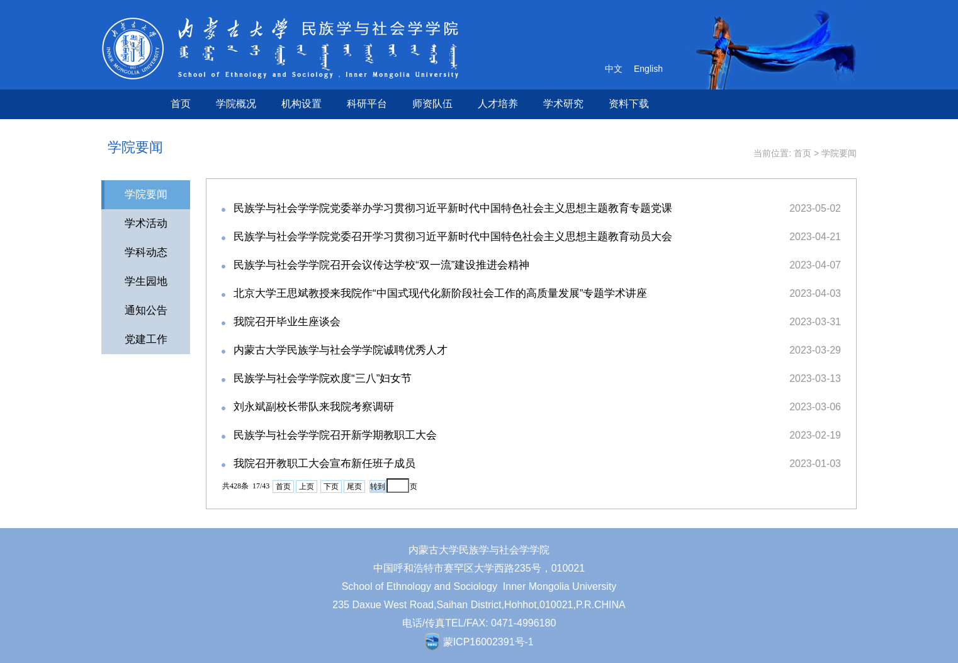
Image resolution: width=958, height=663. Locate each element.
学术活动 (146, 223)
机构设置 (301, 103)
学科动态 (146, 252)
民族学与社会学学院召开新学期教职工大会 (335, 435)
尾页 (354, 486)
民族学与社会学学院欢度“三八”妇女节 (323, 378)
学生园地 (146, 281)
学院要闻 (839, 153)
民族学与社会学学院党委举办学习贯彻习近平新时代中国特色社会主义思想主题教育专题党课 (453, 208)
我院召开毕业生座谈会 (287, 322)
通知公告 (146, 310)
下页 (331, 486)
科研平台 (367, 103)
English (648, 69)
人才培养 (498, 103)
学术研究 (563, 103)
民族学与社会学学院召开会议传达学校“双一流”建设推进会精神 (381, 265)
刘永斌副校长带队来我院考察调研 (314, 407)
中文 (614, 69)
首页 (181, 103)
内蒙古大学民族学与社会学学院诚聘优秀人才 (341, 350)
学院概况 (236, 103)
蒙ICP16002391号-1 (488, 642)
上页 (306, 486)
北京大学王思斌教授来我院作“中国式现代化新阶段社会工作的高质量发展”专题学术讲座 (440, 293)
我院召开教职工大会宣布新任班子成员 (324, 464)
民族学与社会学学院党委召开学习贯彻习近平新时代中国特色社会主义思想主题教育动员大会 (453, 237)
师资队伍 (432, 103)
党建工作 (146, 339)
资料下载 (629, 103)
